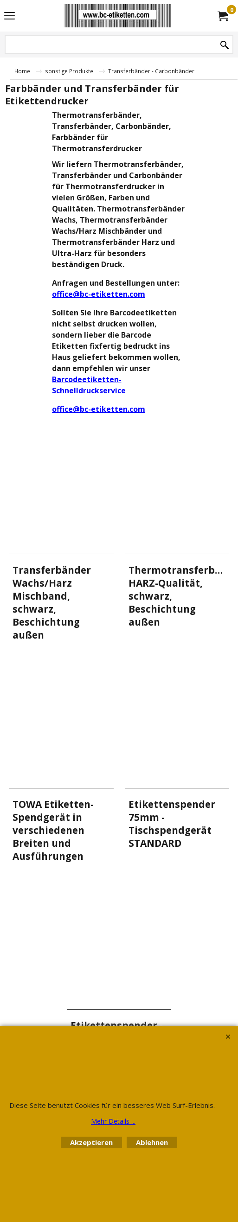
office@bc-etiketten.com (98, 294)
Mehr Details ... (113, 1121)
